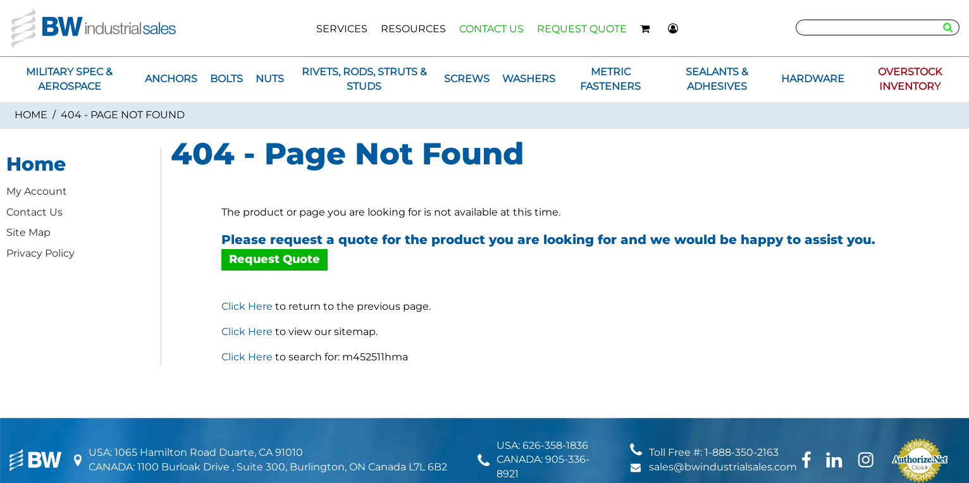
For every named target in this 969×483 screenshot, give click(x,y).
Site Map (28, 232)
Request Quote (274, 259)
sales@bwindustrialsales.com (723, 467)
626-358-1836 (555, 445)
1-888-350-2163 (742, 452)
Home (31, 115)
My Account (36, 191)
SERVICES (341, 29)
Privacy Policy (40, 253)
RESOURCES (413, 29)
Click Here (247, 306)
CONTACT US (491, 29)
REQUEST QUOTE (582, 29)
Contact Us (34, 212)
